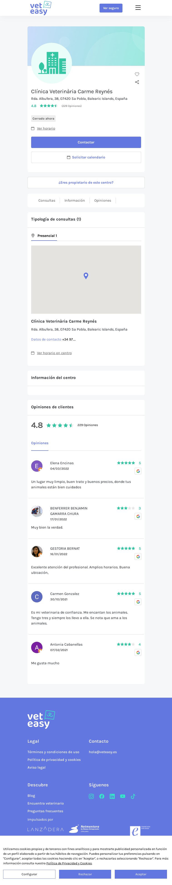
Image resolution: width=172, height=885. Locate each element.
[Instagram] (91, 796)
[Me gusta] (137, 74)
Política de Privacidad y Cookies (69, 863)
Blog (31, 795)
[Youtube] (122, 796)
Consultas (46, 200)
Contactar (86, 142)
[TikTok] (133, 796)
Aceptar (140, 874)
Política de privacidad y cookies (54, 759)
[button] (86, 276)
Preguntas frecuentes (45, 811)
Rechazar (85, 874)
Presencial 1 (44, 235)
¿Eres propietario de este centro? (86, 182)
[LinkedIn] (112, 796)
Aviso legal (36, 767)
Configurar (29, 874)
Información (75, 200)
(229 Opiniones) (72, 106)
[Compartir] (137, 82)
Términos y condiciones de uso (53, 752)
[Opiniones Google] (138, 471)
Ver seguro (111, 8)
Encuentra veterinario (45, 803)
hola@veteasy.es (103, 752)
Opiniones (102, 200)
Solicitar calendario (86, 157)
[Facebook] (101, 796)
